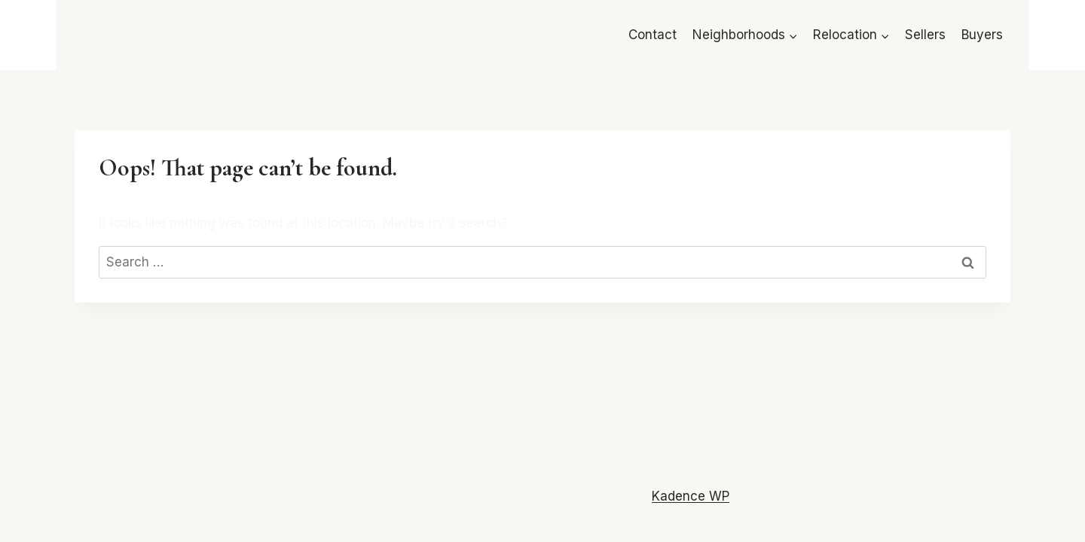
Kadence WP (690, 496)
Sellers (925, 34)
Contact (652, 34)
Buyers (982, 34)
